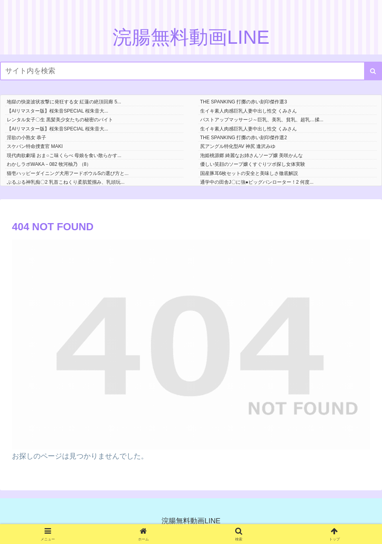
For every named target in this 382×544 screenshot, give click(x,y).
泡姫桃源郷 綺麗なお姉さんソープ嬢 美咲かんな (251, 155)
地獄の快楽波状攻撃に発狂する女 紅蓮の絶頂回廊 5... (64, 102)
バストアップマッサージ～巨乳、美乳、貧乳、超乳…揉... (262, 119)
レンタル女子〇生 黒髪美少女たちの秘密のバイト (60, 119)
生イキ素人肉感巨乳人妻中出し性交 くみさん (248, 111)
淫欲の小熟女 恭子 (26, 137)
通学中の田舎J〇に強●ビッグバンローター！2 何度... (257, 182)
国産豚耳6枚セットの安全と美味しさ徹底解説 (249, 173)
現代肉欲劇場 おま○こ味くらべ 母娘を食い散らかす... (64, 155)
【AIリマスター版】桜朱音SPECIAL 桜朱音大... (57, 111)
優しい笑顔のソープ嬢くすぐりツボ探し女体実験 (252, 164)
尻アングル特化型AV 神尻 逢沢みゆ (238, 146)
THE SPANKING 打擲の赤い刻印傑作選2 (243, 137)
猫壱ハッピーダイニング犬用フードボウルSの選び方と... (68, 173)
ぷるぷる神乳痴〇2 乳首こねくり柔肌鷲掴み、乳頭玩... (66, 182)
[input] (191, 71)
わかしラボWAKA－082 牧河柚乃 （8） (49, 164)
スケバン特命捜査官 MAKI (35, 146)
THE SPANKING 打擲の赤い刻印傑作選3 (243, 102)
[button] (373, 71)
